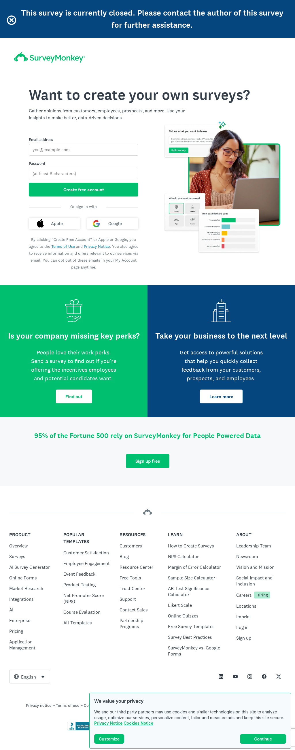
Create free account (83, 190)
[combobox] (29, 676)
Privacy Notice (108, 723)
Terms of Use (63, 246)
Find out (73, 397)
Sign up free (147, 461)
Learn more (221, 397)
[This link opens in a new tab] (221, 676)
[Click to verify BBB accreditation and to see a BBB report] (79, 729)
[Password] (83, 173)
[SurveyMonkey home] (49, 57)
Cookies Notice (138, 723)
